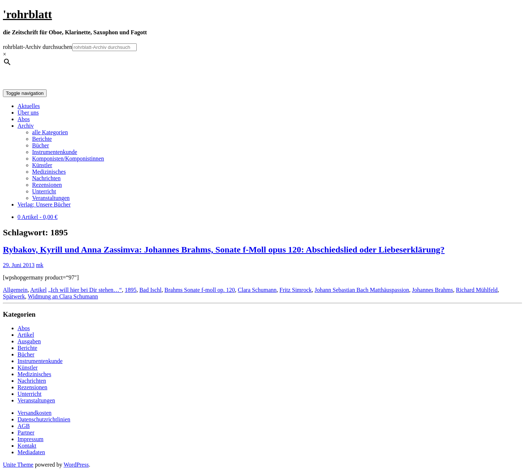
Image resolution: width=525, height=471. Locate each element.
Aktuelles (29, 106)
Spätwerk (14, 296)
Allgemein (15, 290)
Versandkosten (34, 413)
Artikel (38, 290)
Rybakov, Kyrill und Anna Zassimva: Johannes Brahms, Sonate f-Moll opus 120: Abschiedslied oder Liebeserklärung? (224, 249)
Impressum (30, 439)
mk (39, 265)
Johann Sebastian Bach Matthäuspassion (362, 290)
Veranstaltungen (51, 198)
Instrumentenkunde (54, 152)
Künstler (42, 165)
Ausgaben (29, 341)
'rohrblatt (27, 14)
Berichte (42, 139)
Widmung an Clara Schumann (63, 296)
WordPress (76, 465)
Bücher (40, 145)
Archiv (26, 126)
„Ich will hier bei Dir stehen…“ (85, 290)
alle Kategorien (50, 132)
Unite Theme (18, 465)
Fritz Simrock (296, 290)
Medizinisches (49, 172)
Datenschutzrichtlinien (44, 419)
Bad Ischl (150, 290)
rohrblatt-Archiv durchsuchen (37, 47)
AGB (24, 426)
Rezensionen (47, 185)
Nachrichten (46, 178)
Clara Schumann (257, 290)
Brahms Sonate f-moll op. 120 (199, 290)
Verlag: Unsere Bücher (44, 204)
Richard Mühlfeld (477, 290)
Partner (26, 432)
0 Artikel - (38, 217)
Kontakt (27, 446)
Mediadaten (31, 452)
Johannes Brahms (432, 290)
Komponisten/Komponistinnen (68, 158)
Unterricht (44, 191)
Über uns (28, 112)
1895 (130, 290)
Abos (24, 119)
